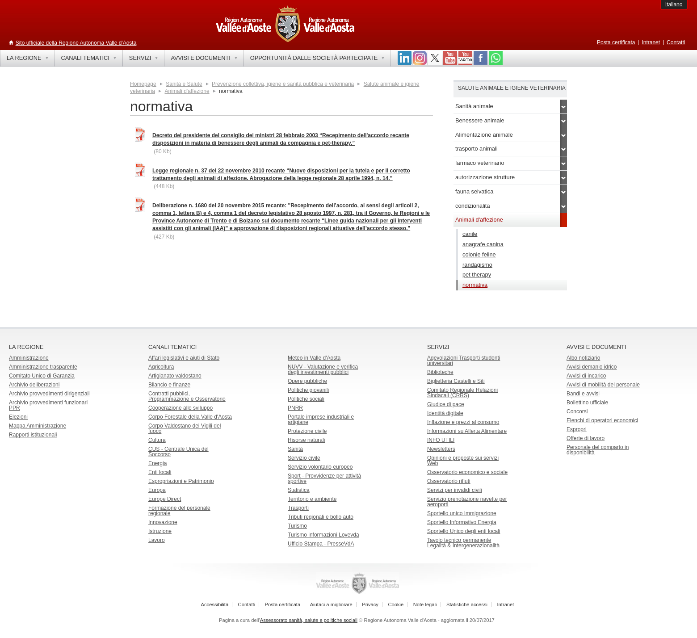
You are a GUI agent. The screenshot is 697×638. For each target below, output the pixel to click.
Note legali (425, 604)
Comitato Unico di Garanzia (42, 376)
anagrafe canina (483, 244)
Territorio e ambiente (312, 499)
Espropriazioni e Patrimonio (181, 481)
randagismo (477, 264)
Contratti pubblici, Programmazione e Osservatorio (187, 396)
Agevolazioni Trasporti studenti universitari (463, 360)
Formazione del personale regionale (179, 510)
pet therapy (476, 274)
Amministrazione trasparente (43, 367)
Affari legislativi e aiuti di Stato (183, 358)
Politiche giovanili (308, 390)
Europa (157, 490)
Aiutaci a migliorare (331, 604)
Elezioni (18, 417)
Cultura (157, 440)
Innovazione (162, 522)
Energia (157, 463)
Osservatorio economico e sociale (467, 472)
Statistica (299, 490)
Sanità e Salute (184, 84)
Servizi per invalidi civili (454, 490)
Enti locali (159, 472)
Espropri (577, 429)
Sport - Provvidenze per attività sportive (324, 478)
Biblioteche (440, 372)
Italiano (674, 4)
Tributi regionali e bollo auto (320, 517)
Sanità (295, 449)
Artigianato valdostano (175, 376)
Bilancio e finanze (169, 385)
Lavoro (156, 540)
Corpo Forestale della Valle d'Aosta (190, 417)
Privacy (370, 604)
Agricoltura (161, 367)
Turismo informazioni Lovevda (323, 535)
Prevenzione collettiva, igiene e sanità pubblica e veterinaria (283, 84)
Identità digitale (445, 413)
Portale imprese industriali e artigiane (321, 419)
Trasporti (298, 508)
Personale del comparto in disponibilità (598, 450)
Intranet (651, 42)
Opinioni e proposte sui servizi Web (463, 460)
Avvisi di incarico (586, 376)
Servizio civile (304, 458)
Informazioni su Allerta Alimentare (467, 431)
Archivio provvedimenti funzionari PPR (48, 405)
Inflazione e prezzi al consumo (463, 422)
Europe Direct (164, 499)
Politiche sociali (306, 399)
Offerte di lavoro (586, 438)
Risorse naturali (306, 440)
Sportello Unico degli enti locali (463, 531)
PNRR (295, 408)
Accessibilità (215, 604)
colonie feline (479, 254)
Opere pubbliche (307, 381)
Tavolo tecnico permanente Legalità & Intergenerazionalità (463, 543)
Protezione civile (307, 431)
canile (469, 234)
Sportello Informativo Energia (461, 522)
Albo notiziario (583, 358)
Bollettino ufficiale (587, 402)
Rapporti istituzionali (33, 435)
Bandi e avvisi (583, 393)
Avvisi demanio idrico (592, 367)
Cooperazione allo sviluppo (180, 408)
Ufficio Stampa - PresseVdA (321, 544)
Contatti (676, 42)
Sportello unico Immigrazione (461, 513)
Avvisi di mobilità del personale (603, 385)
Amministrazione (29, 358)
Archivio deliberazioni (34, 385)
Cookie (395, 604)
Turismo (297, 526)
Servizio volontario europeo (320, 467)
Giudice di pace (445, 404)
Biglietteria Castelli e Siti (456, 381)
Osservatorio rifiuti (448, 481)
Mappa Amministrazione (37, 426)
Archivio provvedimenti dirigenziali (49, 393)
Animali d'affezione (186, 91)
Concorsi (577, 411)
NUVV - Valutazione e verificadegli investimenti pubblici (323, 369)
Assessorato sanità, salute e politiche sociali (308, 620)
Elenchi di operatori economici (602, 420)
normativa (474, 284)
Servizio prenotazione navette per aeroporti (467, 502)
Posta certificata (616, 42)
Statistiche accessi (466, 604)
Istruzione (160, 531)
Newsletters (441, 449)
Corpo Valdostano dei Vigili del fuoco (184, 428)
